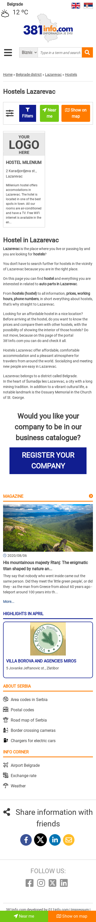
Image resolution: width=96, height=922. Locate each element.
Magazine (13, 496)
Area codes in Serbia (29, 699)
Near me (24, 916)
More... (8, 602)
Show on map (72, 916)
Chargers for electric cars (33, 740)
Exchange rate (23, 775)
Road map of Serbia (29, 720)
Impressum (80, 910)
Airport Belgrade (25, 765)
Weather (18, 785)
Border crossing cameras (33, 730)
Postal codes (22, 709)
